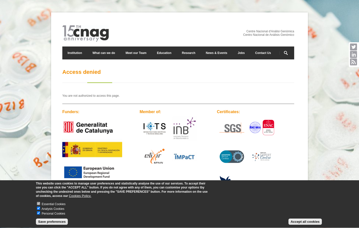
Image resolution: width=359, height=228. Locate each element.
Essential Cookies (53, 204)
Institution (75, 53)
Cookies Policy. (80, 196)
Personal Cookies (53, 214)
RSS (353, 61)
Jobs (241, 53)
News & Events (216, 53)
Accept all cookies (305, 222)
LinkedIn (353, 54)
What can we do (103, 53)
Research (188, 53)
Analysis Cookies (53, 209)
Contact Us (263, 53)
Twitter (353, 47)
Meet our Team (136, 53)
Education (164, 53)
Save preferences (52, 222)
